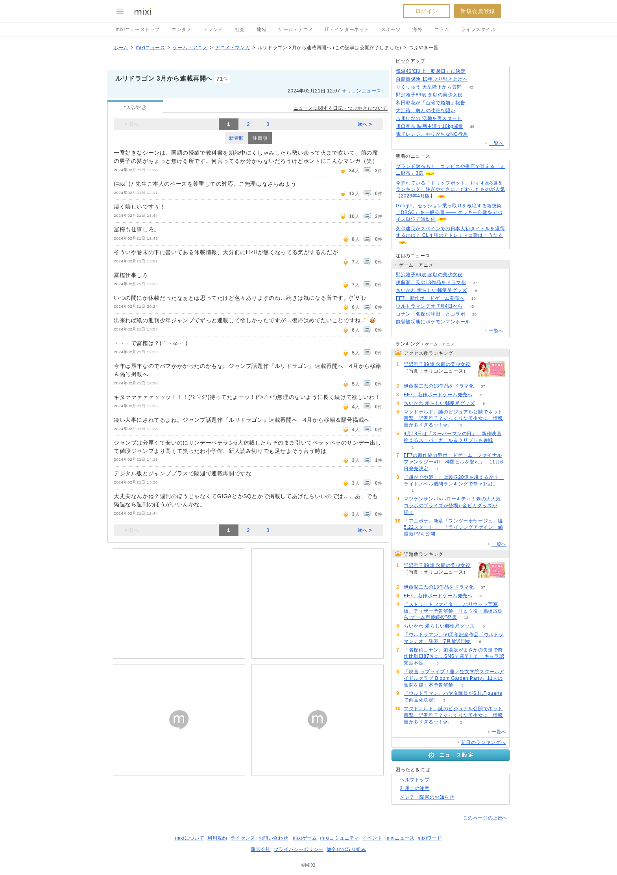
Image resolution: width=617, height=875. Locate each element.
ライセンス (243, 838)
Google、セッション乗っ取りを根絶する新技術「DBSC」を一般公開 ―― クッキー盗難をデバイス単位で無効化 (449, 212)
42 (471, 87)
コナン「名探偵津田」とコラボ (430, 314)
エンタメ (181, 29)
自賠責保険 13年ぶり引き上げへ (431, 79)
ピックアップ (410, 61)
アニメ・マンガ (232, 47)
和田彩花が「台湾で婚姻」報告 (430, 102)
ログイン (426, 11)
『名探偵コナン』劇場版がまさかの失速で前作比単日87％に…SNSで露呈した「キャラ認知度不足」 (454, 656)
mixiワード (429, 838)
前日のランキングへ (483, 742)
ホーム (120, 47)
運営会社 (260, 849)
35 (472, 126)
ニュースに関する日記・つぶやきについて (341, 108)
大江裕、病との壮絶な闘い (425, 110)
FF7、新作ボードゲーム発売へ (430, 298)
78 (474, 103)
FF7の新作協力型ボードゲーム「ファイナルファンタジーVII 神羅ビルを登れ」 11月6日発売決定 (453, 461)
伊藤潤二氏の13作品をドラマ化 (431, 282)
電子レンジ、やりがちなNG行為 (432, 134)
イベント (372, 838)
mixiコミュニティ (339, 838)
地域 (261, 29)
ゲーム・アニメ (295, 29)
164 (477, 134)
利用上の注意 (415, 788)
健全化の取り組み (346, 849)
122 (476, 79)
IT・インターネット (347, 29)
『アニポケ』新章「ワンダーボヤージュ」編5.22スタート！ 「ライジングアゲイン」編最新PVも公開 (453, 527)
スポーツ (391, 29)
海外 (417, 29)
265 (471, 275)
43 (471, 306)
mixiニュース (150, 47)
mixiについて (189, 838)
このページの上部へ (485, 818)
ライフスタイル (478, 29)
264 (471, 95)
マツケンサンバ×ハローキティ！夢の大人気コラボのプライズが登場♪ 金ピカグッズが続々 (452, 505)
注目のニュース (412, 255)
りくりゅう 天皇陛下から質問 (429, 87)
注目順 (260, 138)
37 (475, 283)
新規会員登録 (477, 11)
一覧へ (496, 143)
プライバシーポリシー (298, 849)
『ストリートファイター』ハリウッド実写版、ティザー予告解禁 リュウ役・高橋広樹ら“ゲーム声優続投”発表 (453, 611)
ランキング (407, 344)
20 (474, 314)
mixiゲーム (305, 838)
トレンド (213, 29)
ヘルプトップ (415, 780)
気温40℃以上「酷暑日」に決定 (431, 71)
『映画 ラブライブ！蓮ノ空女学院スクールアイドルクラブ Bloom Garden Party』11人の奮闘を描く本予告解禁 (454, 678)
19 (473, 298)
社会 (240, 29)
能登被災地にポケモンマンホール (433, 322)
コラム (441, 29)
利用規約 (217, 838)
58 (479, 322)
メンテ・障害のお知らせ (427, 797)
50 (464, 111)
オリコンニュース (361, 91)
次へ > (365, 124)
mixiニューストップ (138, 29)
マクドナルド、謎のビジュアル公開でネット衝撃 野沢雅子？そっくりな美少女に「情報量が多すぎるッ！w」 (453, 418)
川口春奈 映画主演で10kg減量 (429, 126)
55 (471, 118)
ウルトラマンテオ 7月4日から (429, 306)
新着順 (236, 138)
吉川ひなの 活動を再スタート (429, 118)
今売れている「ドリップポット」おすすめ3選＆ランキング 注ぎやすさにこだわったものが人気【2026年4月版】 (450, 189)
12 (466, 617)
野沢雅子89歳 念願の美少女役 (429, 95)
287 (474, 71)
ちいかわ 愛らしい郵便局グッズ (431, 290)
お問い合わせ (273, 838)
